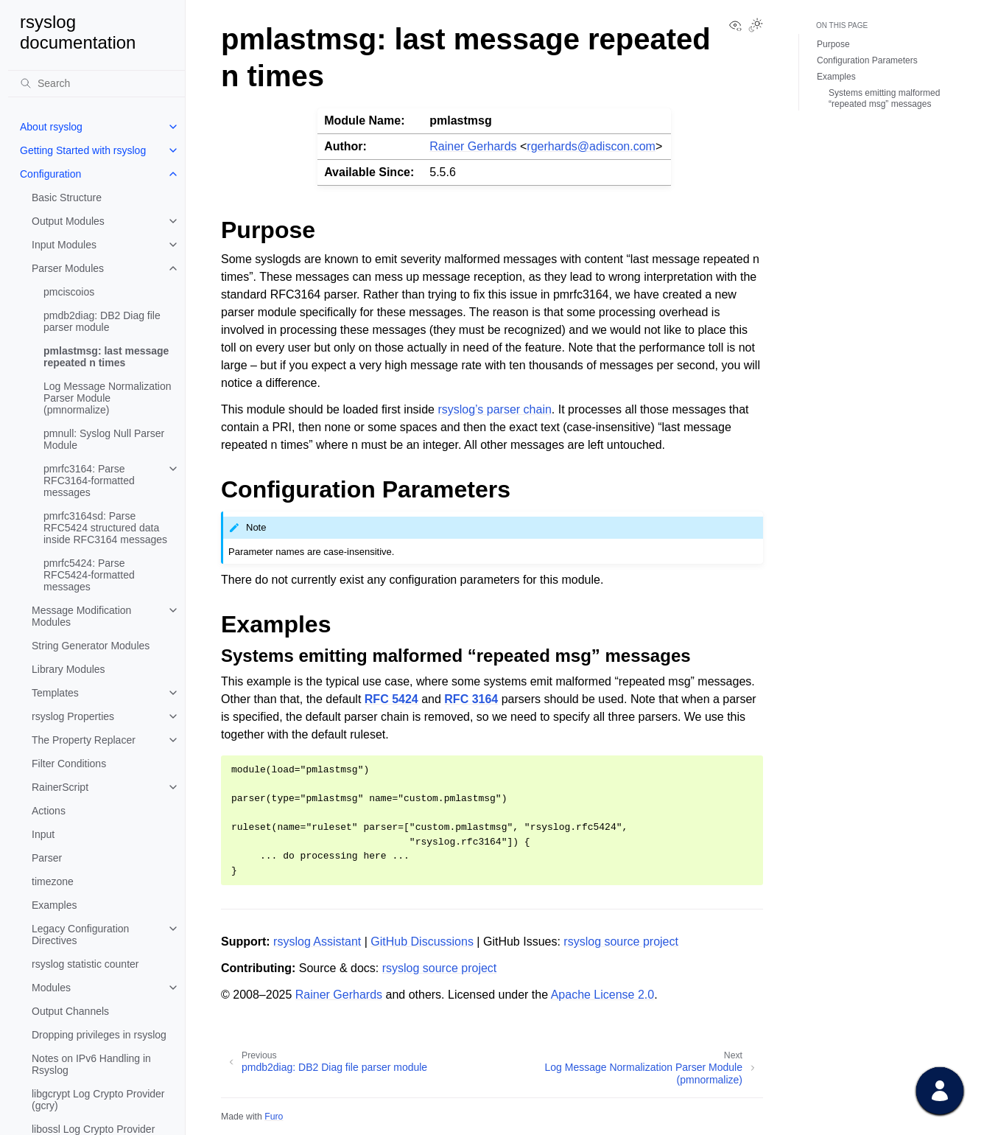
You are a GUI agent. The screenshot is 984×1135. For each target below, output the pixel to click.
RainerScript (60, 787)
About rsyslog (51, 127)
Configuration (50, 174)
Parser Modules (68, 268)
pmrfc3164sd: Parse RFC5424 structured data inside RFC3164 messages (105, 527)
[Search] (96, 83)
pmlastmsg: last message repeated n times (106, 357)
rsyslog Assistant (317, 941)
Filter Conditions (69, 763)
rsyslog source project (620, 941)
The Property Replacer (84, 740)
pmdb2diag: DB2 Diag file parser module (102, 321)
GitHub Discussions (422, 941)
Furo (273, 1116)
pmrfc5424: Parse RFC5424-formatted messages (89, 575)
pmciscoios (68, 292)
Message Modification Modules (81, 616)
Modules (51, 987)
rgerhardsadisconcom (591, 146)
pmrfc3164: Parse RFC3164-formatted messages (89, 480)
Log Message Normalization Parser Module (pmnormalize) (107, 398)
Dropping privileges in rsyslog (99, 1035)
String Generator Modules (91, 646)
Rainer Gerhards (472, 146)
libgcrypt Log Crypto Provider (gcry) (98, 1099)
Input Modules (64, 245)
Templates (55, 693)
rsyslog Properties (73, 716)
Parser (47, 858)
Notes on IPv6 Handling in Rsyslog (91, 1064)
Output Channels (70, 1011)
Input (43, 834)
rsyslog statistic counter (85, 964)
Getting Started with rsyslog (83, 150)
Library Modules (68, 669)
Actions (49, 811)
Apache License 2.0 (603, 994)
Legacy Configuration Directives (80, 934)
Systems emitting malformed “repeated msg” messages (884, 99)
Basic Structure (67, 197)
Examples (54, 905)
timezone (53, 881)
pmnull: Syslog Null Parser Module (103, 439)
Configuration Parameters (867, 60)
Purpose (833, 44)
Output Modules (68, 221)
